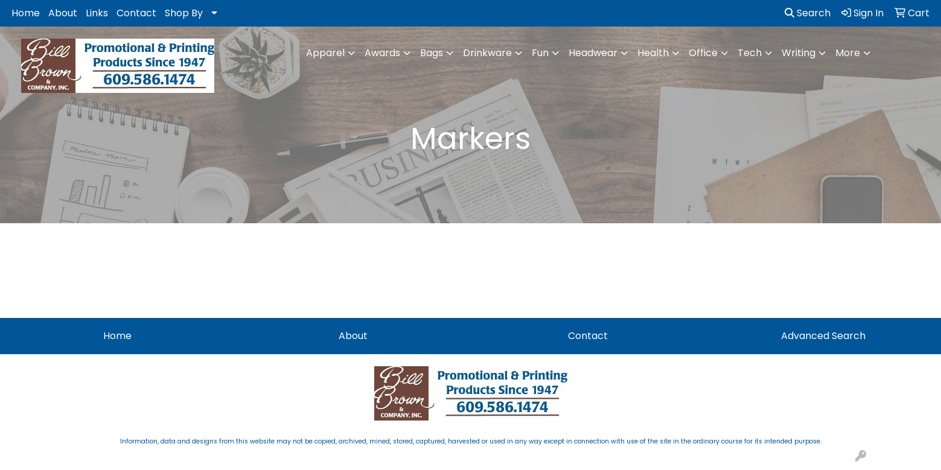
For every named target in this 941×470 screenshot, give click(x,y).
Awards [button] (382, 53)
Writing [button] (798, 53)
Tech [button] (750, 53)
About (62, 13)
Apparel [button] (325, 53)
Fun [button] (540, 53)
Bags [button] (431, 53)
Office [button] (703, 53)
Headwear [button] (593, 53)
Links (97, 13)
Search (808, 13)
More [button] (847, 53)
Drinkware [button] (487, 53)
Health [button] (653, 53)
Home (25, 13)
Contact (136, 13)
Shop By (184, 13)
